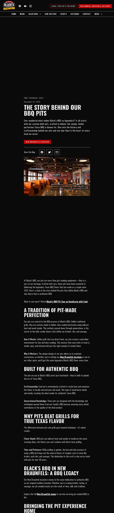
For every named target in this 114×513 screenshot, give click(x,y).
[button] (35, 14)
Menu (22, 14)
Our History (51, 14)
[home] (9, 5)
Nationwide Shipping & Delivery (95, 6)
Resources (33, 98)
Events (63, 14)
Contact (87, 14)
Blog (41, 98)
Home (14, 14)
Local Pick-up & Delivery (63, 6)
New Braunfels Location (37, 142)
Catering (75, 14)
